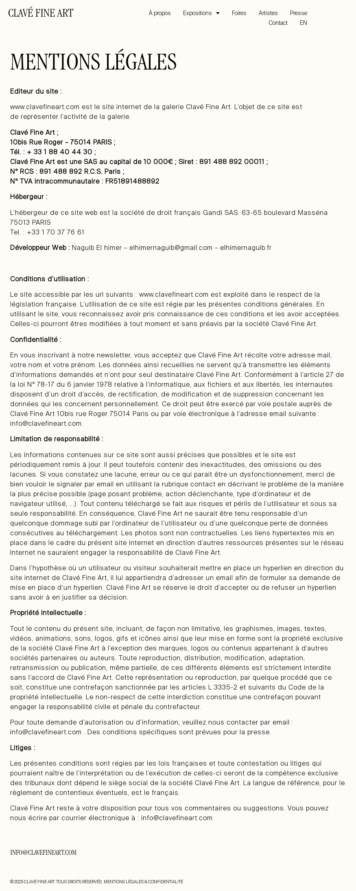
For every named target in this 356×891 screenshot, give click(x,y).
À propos (160, 13)
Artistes (268, 13)
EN (303, 22)
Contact (278, 22)
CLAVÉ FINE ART (40, 14)
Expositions (201, 13)
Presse (298, 13)
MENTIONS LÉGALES (93, 64)
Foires (239, 13)
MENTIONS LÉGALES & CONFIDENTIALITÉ (143, 881)
